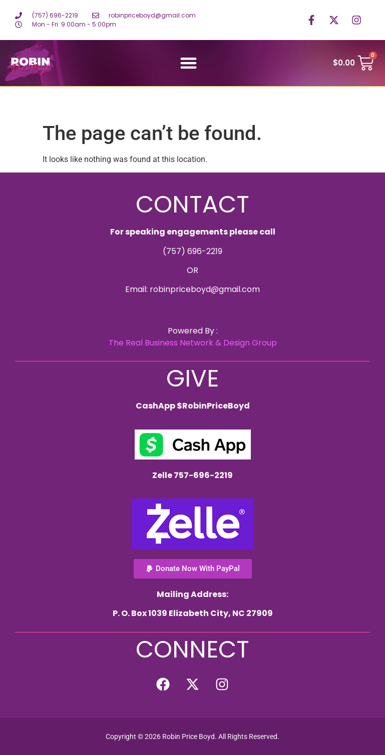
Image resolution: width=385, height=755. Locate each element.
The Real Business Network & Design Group (193, 342)
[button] (188, 63)
